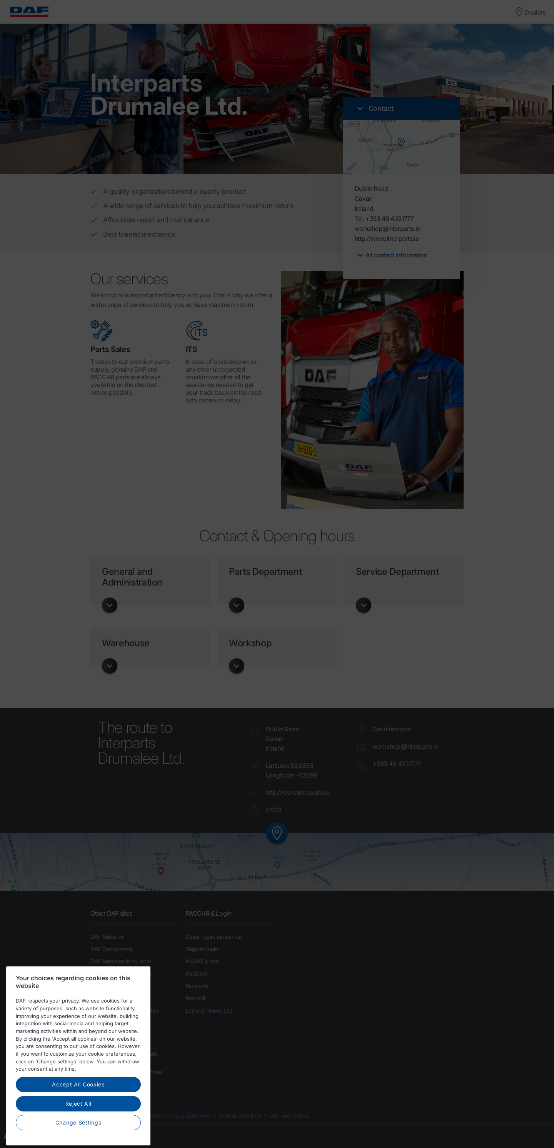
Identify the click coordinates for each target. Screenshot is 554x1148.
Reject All (78, 1126)
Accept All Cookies (78, 1108)
